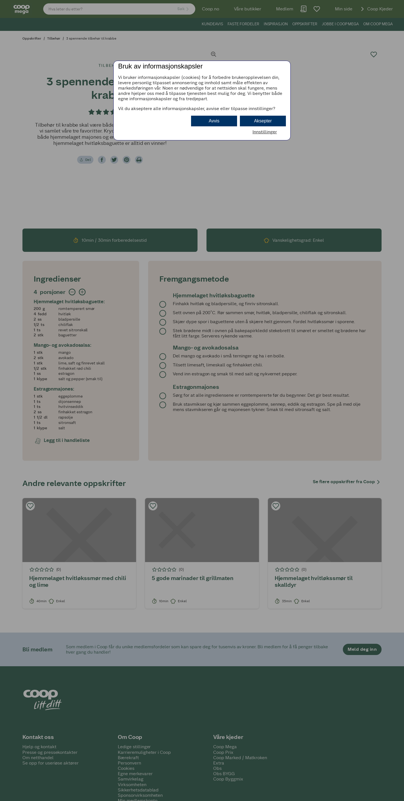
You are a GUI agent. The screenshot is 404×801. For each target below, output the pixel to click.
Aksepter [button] (263, 120)
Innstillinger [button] (264, 131)
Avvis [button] (214, 120)
